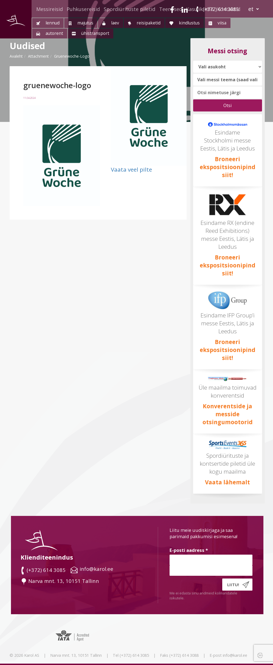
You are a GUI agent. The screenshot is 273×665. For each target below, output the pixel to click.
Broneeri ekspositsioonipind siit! (227, 167)
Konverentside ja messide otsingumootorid (227, 414)
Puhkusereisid (83, 9)
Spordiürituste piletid (129, 9)
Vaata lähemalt (227, 482)
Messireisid (49, 9)
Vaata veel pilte (131, 169)
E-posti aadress (189, 550)
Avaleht (16, 56)
